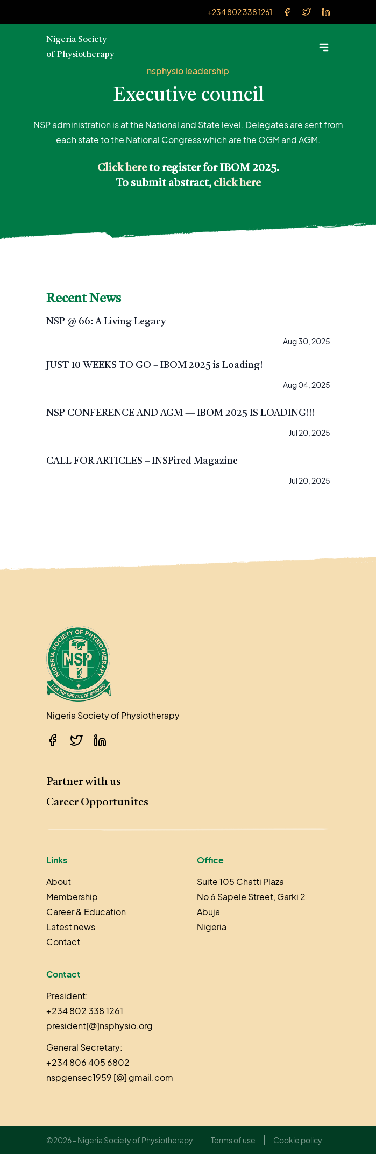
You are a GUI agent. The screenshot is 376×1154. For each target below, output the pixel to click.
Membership (72, 896)
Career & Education (86, 911)
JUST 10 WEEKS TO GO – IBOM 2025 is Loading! (154, 365)
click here (237, 183)
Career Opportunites (97, 802)
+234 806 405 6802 (88, 1062)
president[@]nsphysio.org (99, 1025)
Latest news (70, 926)
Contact (63, 941)
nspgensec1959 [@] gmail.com (109, 1077)
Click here (122, 168)
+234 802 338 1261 (240, 12)
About (58, 881)
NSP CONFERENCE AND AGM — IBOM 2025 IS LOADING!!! (180, 413)
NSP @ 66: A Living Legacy (106, 322)
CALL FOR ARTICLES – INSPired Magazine (142, 461)
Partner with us (83, 782)
